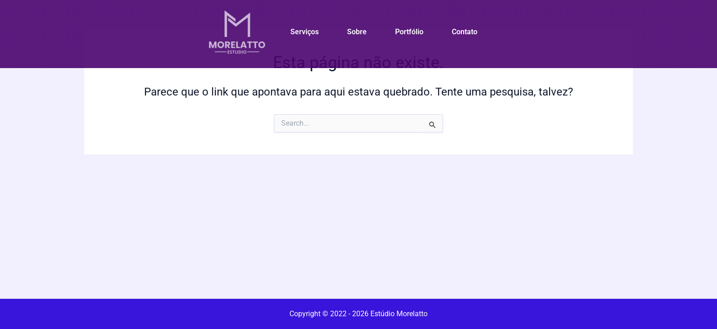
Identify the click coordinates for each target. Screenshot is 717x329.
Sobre (357, 31)
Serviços (304, 31)
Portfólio (409, 31)
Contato (464, 31)
